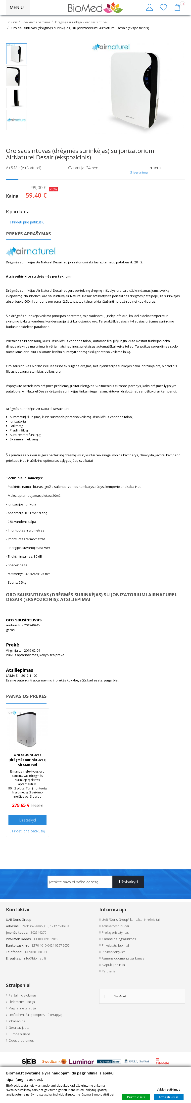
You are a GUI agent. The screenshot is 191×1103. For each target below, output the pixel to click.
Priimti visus (136, 1097)
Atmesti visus (169, 1097)
